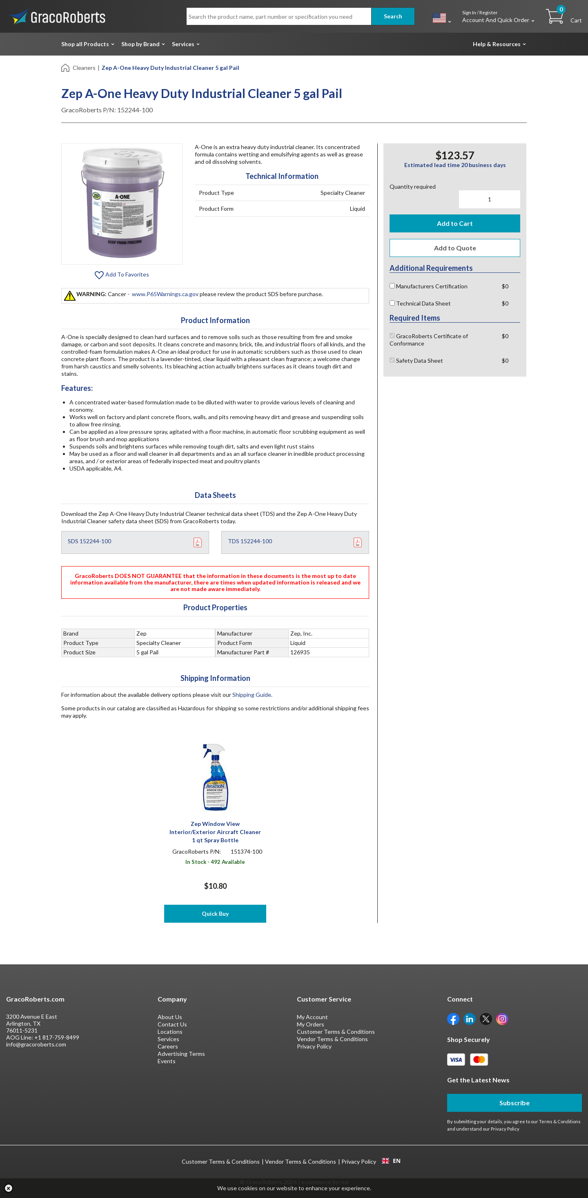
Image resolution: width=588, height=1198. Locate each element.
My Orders (310, 1024)
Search (393, 16)
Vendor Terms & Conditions (332, 1038)
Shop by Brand (140, 43)
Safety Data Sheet (416, 360)
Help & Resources (497, 43)
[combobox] (391, 1160)
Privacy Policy (314, 1046)
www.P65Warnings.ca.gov (165, 293)
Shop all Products (85, 43)
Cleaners (84, 67)
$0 (505, 286)
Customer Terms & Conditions (336, 1031)
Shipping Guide (251, 694)
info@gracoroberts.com (36, 1044)
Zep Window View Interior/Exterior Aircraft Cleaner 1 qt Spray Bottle (215, 831)
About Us (170, 1016)
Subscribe (514, 1103)
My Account (312, 1016)
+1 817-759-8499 (56, 1037)
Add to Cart (455, 223)
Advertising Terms (181, 1053)
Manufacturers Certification (429, 286)
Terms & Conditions (560, 1121)
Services (183, 43)
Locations (170, 1031)
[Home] (66, 67)
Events (167, 1060)
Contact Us (172, 1024)
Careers (168, 1046)
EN (391, 1161)
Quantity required (413, 186)
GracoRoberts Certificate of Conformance (429, 339)
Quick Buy (215, 913)
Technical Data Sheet (420, 303)
